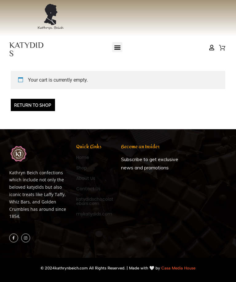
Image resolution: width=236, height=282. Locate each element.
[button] (117, 47)
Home (82, 157)
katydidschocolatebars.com (94, 201)
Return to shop (32, 105)
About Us (85, 178)
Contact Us (88, 189)
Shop (81, 168)
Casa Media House (178, 268)
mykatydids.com (94, 214)
